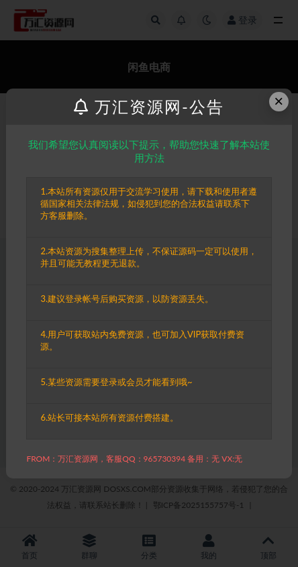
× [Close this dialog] (278, 101)
